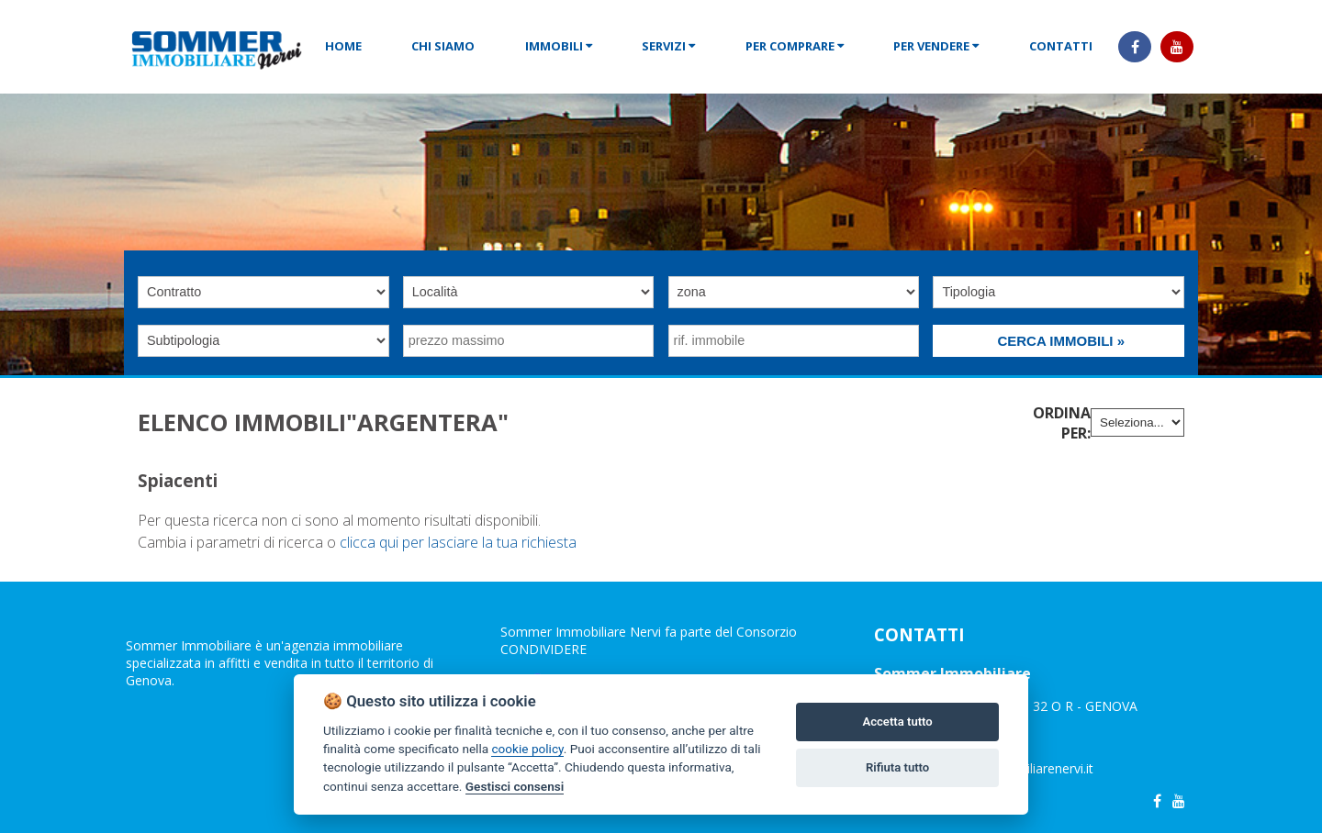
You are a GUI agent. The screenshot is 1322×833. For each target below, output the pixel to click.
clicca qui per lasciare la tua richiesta (458, 542)
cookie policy (527, 748)
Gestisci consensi (514, 786)
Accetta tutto (897, 721)
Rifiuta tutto (897, 767)
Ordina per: (1062, 423)
